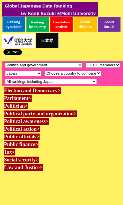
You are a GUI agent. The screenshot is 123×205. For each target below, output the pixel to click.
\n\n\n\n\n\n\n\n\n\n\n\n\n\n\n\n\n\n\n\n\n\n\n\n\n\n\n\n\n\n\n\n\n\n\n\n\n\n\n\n (73, 73)
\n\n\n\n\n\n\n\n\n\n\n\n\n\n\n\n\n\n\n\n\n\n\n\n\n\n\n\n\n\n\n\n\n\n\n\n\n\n (23, 73)
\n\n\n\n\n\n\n (103, 65)
